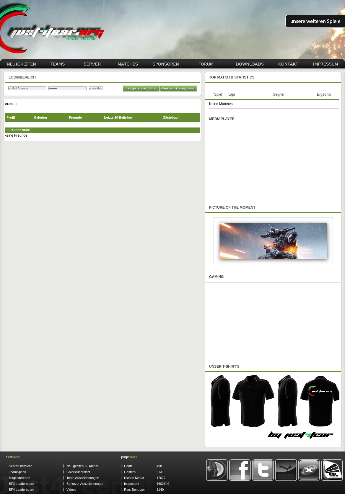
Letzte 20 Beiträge (118, 117)
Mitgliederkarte (19, 478)
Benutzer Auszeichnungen (85, 483)
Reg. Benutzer (134, 489)
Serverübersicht (20, 466)
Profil (10, 117)
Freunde (75, 117)
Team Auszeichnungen (82, 478)
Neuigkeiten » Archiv (82, 466)
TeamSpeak (17, 472)
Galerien (40, 117)
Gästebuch (171, 117)
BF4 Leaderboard (21, 489)
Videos (71, 489)
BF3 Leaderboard (21, 483)
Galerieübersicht (78, 472)
